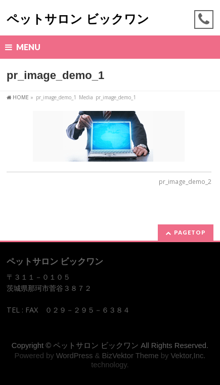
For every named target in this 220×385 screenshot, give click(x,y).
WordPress (74, 356)
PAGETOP (190, 232)
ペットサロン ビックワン (78, 19)
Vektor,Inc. (187, 356)
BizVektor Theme (130, 356)
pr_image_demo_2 (185, 181)
